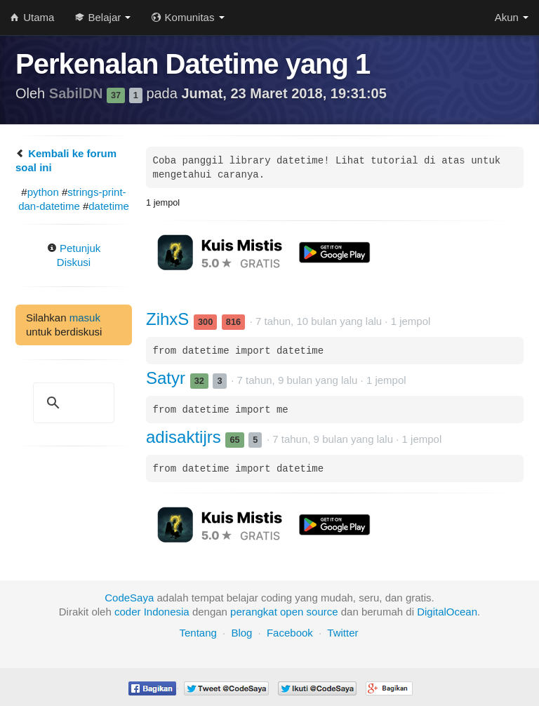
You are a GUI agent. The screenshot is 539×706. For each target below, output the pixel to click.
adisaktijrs (185, 436)
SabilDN (78, 93)
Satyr (168, 377)
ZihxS (170, 318)
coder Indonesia (151, 612)
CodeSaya (129, 598)
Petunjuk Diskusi (74, 255)
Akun (511, 17)
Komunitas (188, 17)
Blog (241, 633)
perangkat (253, 612)
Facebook (290, 633)
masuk (84, 318)
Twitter (342, 633)
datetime (108, 206)
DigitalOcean (447, 612)
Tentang (197, 633)
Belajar (103, 17)
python (43, 192)
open (291, 612)
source (322, 612)
